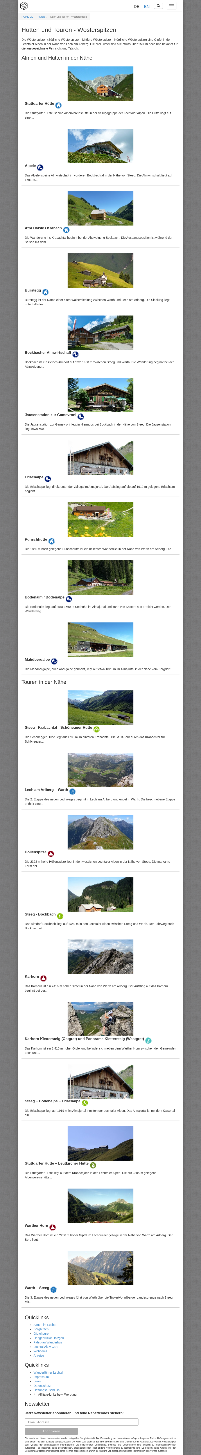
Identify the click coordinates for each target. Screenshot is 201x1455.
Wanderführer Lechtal (48, 1372)
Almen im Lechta (45, 1325)
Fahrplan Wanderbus (48, 1342)
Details (100, 93)
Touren (41, 16)
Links (37, 1381)
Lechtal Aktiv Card (46, 1347)
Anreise (39, 1355)
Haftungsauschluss (46, 1390)
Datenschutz (42, 1385)
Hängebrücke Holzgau (49, 1338)
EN (147, 6)
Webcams (40, 1351)
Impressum (41, 1377)
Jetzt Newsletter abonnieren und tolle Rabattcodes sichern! (74, 1413)
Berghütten (41, 1329)
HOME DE (27, 16)
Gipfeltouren (42, 1333)
